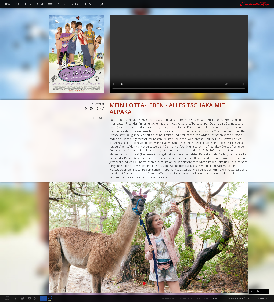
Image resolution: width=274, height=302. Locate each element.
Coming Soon (45, 4)
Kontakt (217, 298)
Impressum (262, 298)
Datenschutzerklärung (239, 298)
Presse (88, 4)
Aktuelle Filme (24, 4)
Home (8, 4)
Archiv (61, 4)
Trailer (74, 4)
